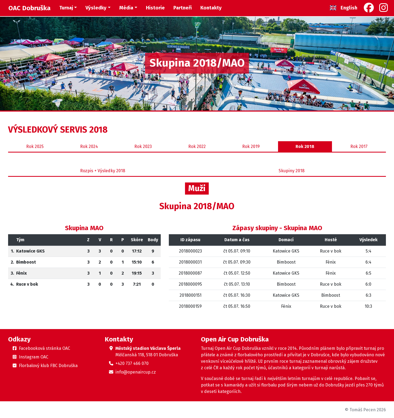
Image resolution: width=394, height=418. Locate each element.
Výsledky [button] (96, 8)
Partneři (182, 8)
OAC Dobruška (29, 8)
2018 (305, 146)
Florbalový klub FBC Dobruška (48, 365)
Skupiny (291, 171)
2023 (143, 146)
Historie (155, 8)
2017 (359, 146)
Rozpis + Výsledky (102, 171)
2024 (89, 146)
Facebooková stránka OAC (44, 348)
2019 (251, 146)
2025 (35, 146)
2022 (197, 146)
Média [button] (126, 8)
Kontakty (211, 8)
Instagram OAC (33, 357)
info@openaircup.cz (135, 372)
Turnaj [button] (66, 8)
